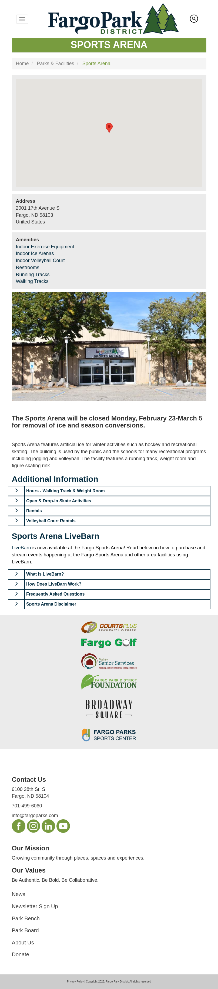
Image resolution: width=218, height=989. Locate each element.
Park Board (25, 930)
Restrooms (27, 267)
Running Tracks (33, 274)
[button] (16, 491)
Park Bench (26, 918)
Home (22, 63)
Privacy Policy (75, 981)
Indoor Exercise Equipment (45, 246)
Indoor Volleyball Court (40, 260)
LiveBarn (21, 547)
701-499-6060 (27, 805)
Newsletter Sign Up (35, 906)
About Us (23, 942)
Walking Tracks (32, 281)
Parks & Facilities (55, 63)
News (18, 894)
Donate (20, 954)
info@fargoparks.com (35, 815)
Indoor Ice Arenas (35, 253)
